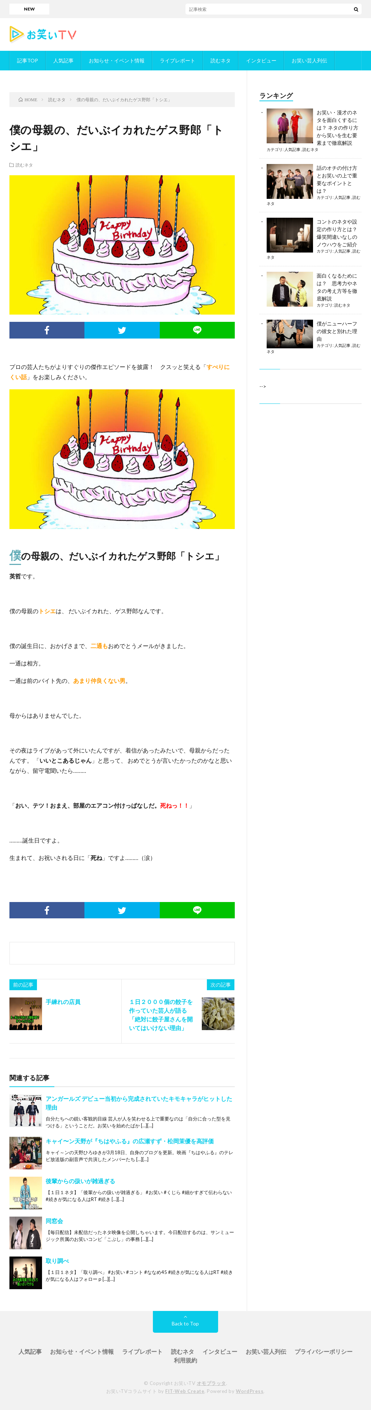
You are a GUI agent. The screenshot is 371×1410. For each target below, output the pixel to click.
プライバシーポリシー (324, 1351)
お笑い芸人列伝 (309, 60)
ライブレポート (177, 60)
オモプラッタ (211, 1383)
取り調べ (57, 1260)
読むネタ (220, 60)
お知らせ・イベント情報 (117, 60)
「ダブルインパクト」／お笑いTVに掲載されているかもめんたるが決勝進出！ (228, 9)
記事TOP (27, 60)
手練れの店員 (63, 1001)
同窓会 (54, 1220)
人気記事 (63, 60)
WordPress (250, 1391)
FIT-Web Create (184, 1391)
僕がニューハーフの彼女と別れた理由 (337, 331)
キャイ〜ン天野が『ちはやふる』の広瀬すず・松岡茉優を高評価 (130, 1141)
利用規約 (185, 1360)
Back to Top (185, 1323)
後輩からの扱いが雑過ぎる (80, 1180)
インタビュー (261, 60)
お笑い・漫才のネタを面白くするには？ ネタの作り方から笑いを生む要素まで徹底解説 (337, 127)
